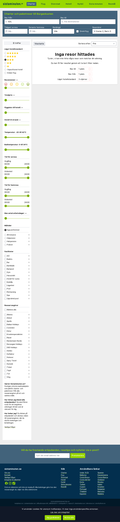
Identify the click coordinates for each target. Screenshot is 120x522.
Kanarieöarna (103, 475)
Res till (63, 18)
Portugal (83, 489)
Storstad (55, 4)
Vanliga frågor (9, 427)
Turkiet (82, 484)
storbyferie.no (100, 503)
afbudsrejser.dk (42, 503)
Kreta (82, 482)
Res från (8, 18)
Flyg (43, 4)
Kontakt (7, 475)
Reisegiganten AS (62, 501)
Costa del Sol (85, 480)
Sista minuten (96, 4)
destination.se (80, 503)
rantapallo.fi (63, 503)
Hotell (69, 4)
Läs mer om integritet (60, 512)
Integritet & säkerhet (12, 480)
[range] (5, 88)
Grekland (101, 480)
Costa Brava (84, 477)
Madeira (101, 494)
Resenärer (96, 27)
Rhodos (100, 482)
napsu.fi (71, 503)
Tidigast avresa (11, 27)
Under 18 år (84, 473)
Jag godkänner (53, 517)
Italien (100, 484)
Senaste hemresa (36, 27)
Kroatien (101, 487)
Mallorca (83, 475)
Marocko (101, 491)
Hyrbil (80, 4)
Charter (31, 4)
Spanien (101, 473)
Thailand (83, 491)
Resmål (112, 4)
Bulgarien (101, 489)
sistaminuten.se (30, 503)
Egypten (83, 494)
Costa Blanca (103, 477)
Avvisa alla (69, 517)
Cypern (82, 487)
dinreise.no (90, 503)
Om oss (7, 473)
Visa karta (39, 44)
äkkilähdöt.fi (53, 503)
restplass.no (19, 503)
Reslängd (56, 27)
